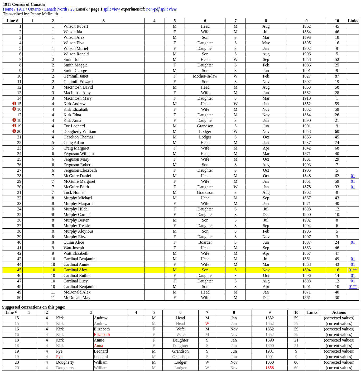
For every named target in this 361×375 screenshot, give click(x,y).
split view (112, 9)
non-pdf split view (161, 9)
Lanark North (55, 9)
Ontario (34, 9)
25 (72, 9)
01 (353, 176)
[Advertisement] (327, 9)
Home (8, 9)
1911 (21, 9)
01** (353, 270)
